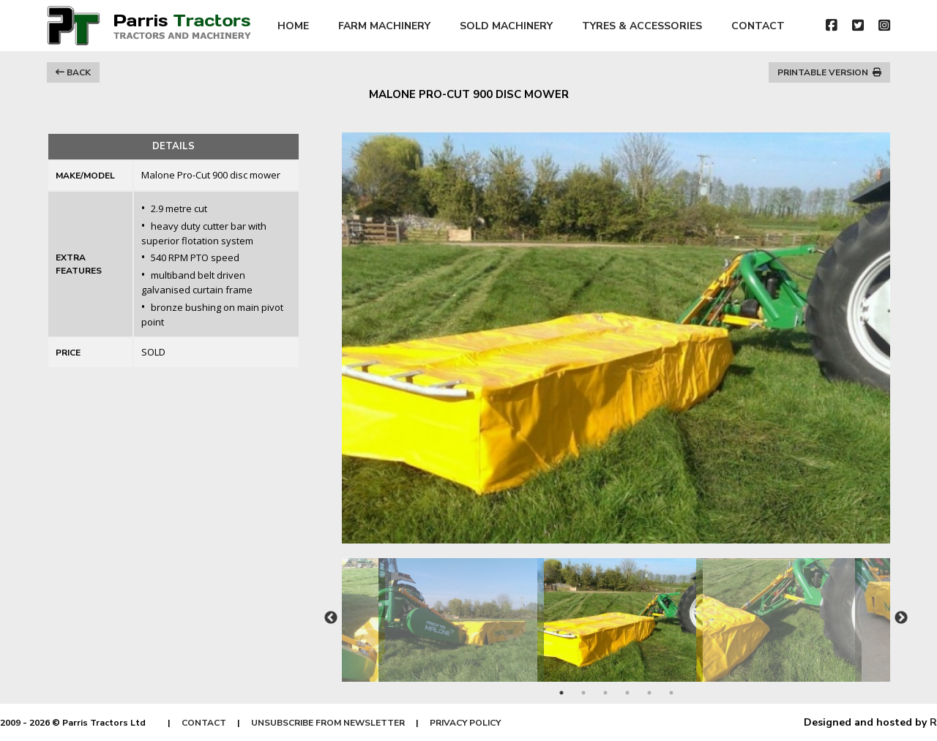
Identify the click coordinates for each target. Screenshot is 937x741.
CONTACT (758, 26)
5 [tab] (649, 692)
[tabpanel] (616, 612)
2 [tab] (583, 692)
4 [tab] (627, 692)
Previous (331, 618)
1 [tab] (561, 692)
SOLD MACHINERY (506, 26)
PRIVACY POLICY (465, 723)
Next (901, 618)
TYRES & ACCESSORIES (642, 26)
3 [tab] (605, 692)
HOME (293, 26)
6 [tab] (671, 692)
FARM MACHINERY (384, 26)
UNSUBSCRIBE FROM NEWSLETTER (328, 723)
